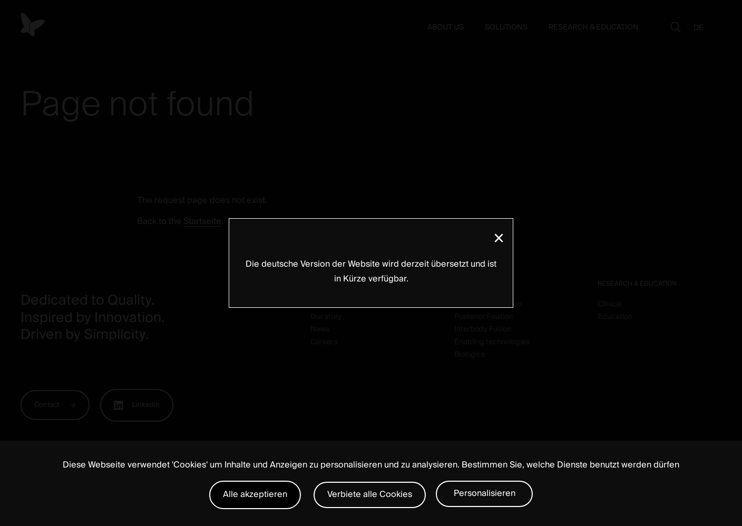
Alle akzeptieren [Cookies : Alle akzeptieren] (255, 494)
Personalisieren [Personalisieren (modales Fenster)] (484, 493)
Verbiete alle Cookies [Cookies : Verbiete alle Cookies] (369, 494)
